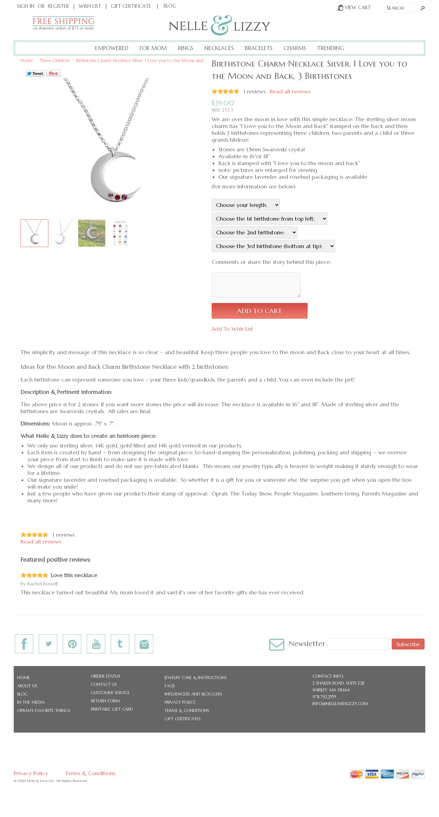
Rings (185, 48)
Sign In (25, 6)
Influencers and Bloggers (193, 694)
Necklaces (219, 48)
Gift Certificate (131, 6)
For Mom (153, 48)
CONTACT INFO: (328, 676)
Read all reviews (290, 91)
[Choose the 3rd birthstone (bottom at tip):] (273, 246)
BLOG (170, 6)
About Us (27, 685)
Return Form (105, 700)
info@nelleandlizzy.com (340, 703)
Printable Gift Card (112, 709)
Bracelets (258, 48)
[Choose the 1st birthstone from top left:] (270, 218)
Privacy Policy (180, 702)
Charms (295, 48)
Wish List (90, 6)
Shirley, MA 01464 (331, 689)
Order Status (105, 676)
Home (23, 677)
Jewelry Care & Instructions (196, 677)
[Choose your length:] (246, 205)
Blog (22, 694)
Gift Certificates (183, 718)
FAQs (170, 685)
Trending (330, 48)
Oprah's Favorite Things (43, 710)
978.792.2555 (324, 696)
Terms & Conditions (187, 710)
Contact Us (104, 684)
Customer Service (110, 692)
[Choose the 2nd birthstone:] (254, 232)
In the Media (31, 702)
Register (58, 6)
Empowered (111, 48)
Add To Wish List (232, 329)
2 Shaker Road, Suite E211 (338, 683)
